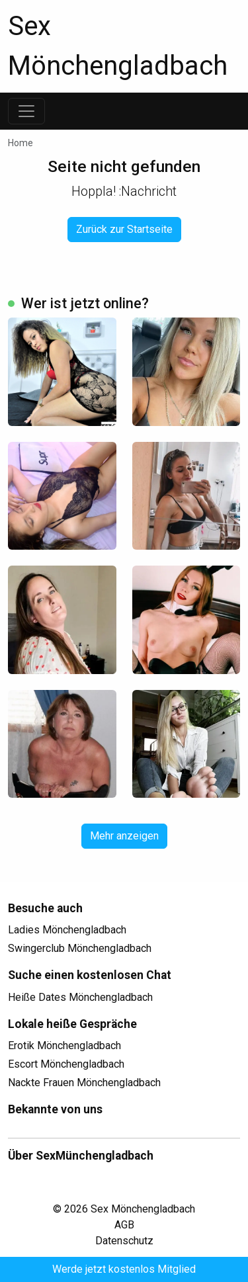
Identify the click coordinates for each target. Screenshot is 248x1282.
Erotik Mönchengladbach (64, 1045)
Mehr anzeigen (124, 836)
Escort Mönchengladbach (66, 1064)
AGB (124, 1224)
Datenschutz (124, 1240)
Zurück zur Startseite (124, 229)
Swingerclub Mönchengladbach (79, 948)
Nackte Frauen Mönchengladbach (84, 1082)
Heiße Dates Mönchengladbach (80, 997)
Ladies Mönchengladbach (67, 929)
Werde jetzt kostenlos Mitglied (124, 1269)
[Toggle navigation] (26, 111)
